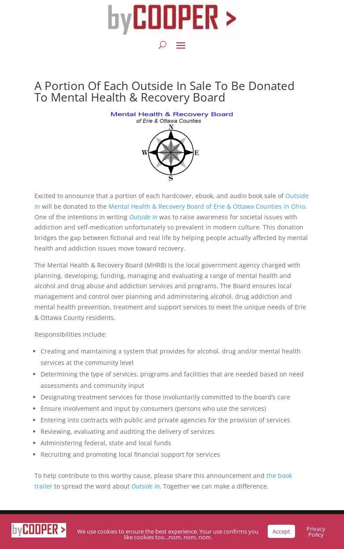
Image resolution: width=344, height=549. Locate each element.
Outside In (145, 486)
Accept (281, 531)
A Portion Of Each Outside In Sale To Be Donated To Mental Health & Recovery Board (164, 91)
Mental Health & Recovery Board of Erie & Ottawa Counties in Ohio (206, 206)
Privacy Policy (316, 531)
